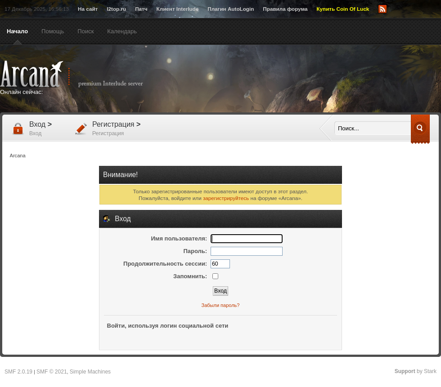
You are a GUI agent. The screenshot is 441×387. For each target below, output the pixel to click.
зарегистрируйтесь (226, 198)
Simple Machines (90, 372)
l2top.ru (116, 9)
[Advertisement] (274, 122)
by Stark (415, 371)
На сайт (88, 9)
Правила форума (285, 9)
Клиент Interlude (178, 9)
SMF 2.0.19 (18, 372)
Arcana (81, 74)
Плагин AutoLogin (230, 9)
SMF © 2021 (51, 372)
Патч (141, 9)
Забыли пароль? (221, 305)
